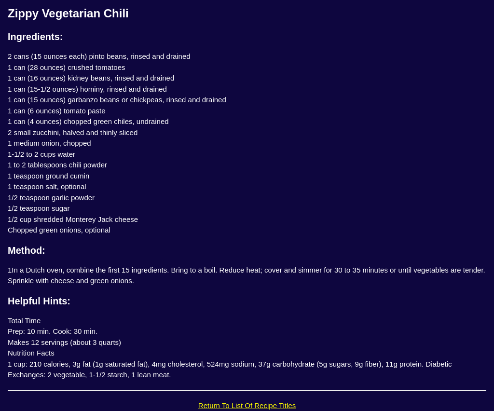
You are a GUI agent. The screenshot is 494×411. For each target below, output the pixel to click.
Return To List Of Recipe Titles (247, 405)
